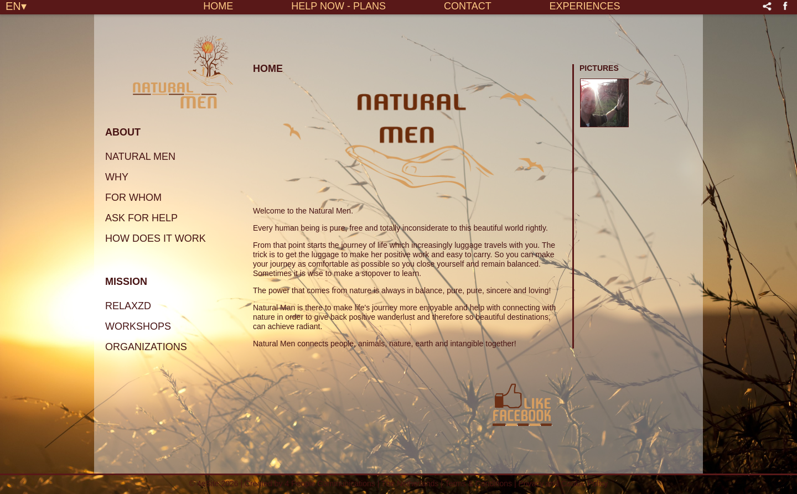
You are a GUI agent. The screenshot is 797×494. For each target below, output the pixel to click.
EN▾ (16, 5)
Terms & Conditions (479, 483)
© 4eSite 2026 (214, 483)
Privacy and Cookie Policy (563, 483)
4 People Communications (329, 483)
